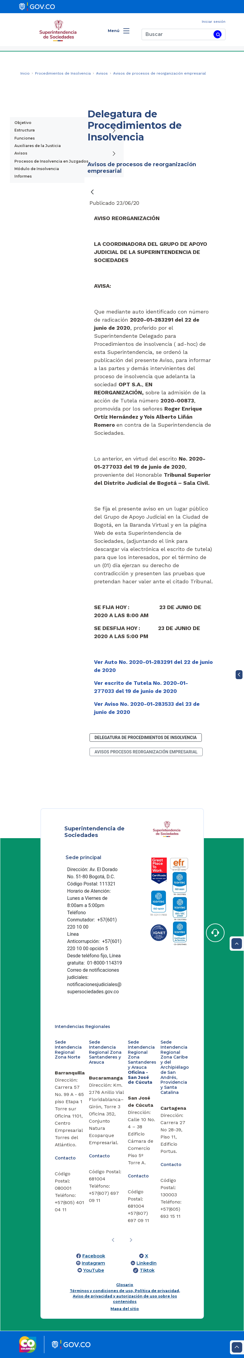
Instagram (93, 1263)
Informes (23, 176)
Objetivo (22, 122)
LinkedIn (147, 1263)
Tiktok (147, 1270)
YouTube (93, 1270)
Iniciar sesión (213, 21)
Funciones (24, 138)
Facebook (93, 1256)
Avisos (20, 153)
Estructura (24, 130)
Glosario (124, 1285)
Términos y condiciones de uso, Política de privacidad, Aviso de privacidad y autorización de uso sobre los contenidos (125, 1296)
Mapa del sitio (124, 1308)
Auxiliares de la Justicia (37, 145)
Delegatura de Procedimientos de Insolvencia (146, 737)
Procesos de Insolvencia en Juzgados (51, 161)
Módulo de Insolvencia (36, 168)
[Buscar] (176, 34)
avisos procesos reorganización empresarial (146, 752)
